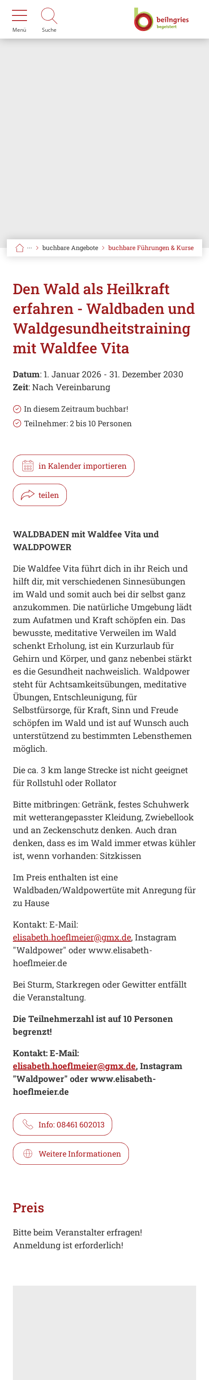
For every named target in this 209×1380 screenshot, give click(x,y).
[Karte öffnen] (104, 1333)
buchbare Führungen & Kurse (151, 248)
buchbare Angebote (70, 248)
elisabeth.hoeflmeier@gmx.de (72, 937)
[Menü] (19, 19)
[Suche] (49, 19)
